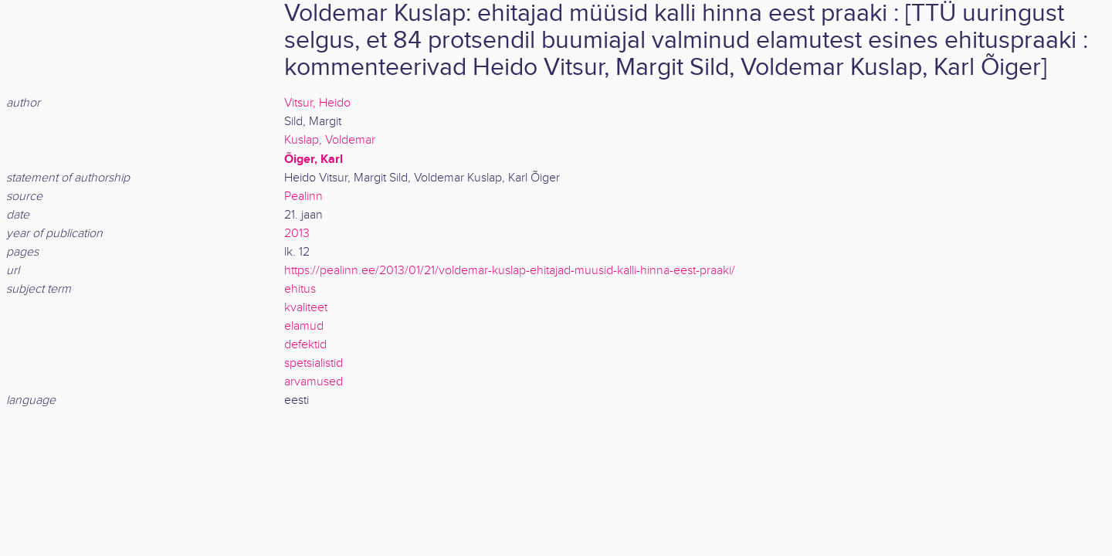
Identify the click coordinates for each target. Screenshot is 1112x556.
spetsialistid (313, 363)
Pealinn (303, 196)
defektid (305, 344)
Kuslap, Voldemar (329, 140)
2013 (297, 233)
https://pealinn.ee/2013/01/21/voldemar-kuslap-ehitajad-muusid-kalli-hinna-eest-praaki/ (509, 270)
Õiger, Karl (313, 159)
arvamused (313, 382)
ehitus (300, 289)
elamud (304, 326)
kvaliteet (305, 307)
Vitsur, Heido (317, 103)
